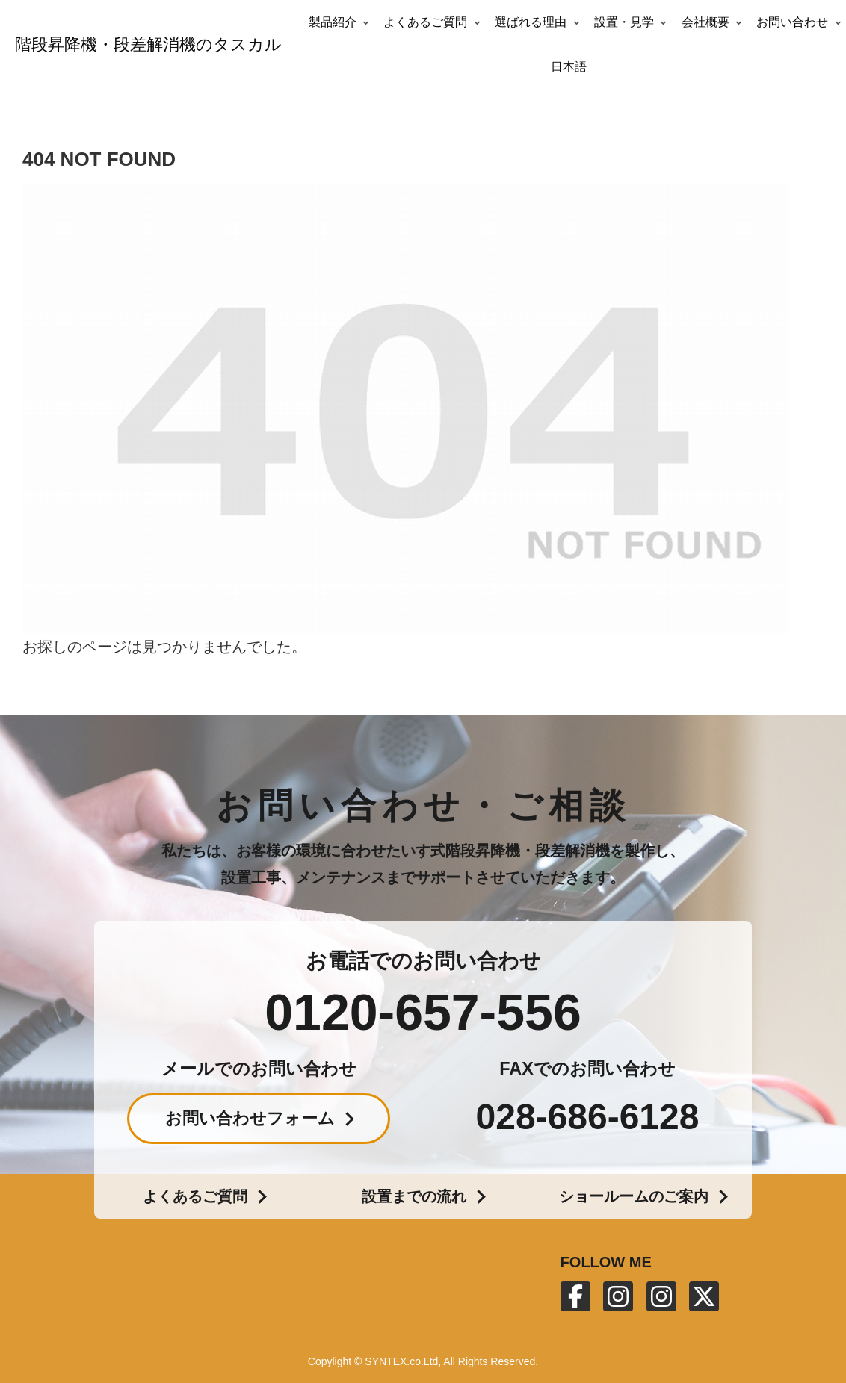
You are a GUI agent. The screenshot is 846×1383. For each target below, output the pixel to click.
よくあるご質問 (195, 1196)
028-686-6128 (588, 1117)
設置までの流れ (414, 1196)
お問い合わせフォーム (250, 1118)
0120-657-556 (423, 1011)
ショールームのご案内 (633, 1196)
